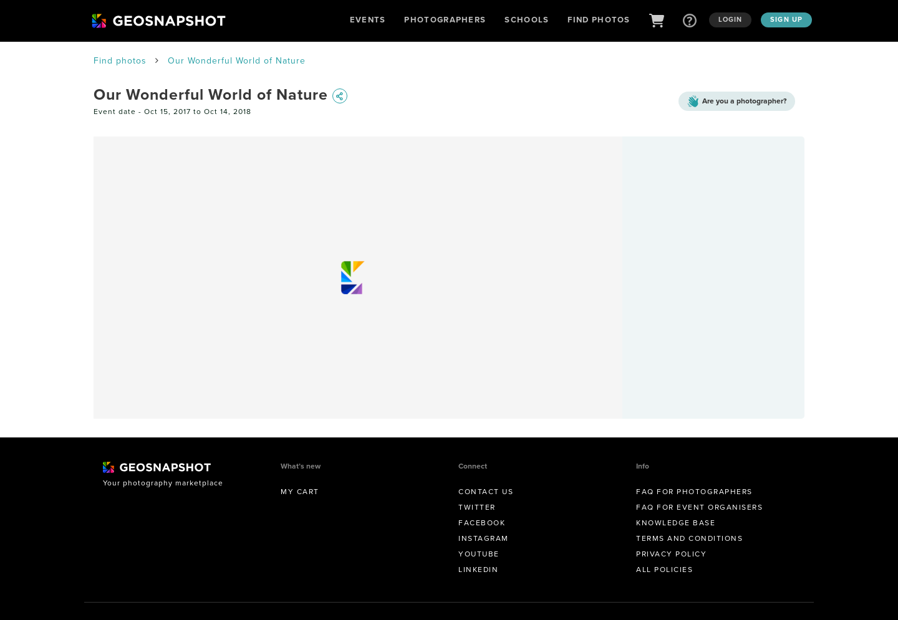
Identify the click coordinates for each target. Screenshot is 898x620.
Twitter (477, 507)
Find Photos (598, 20)
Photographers (445, 20)
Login (730, 19)
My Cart (300, 491)
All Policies (664, 569)
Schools (527, 20)
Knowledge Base (675, 522)
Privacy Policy (671, 554)
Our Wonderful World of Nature (237, 60)
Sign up (786, 19)
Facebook (481, 522)
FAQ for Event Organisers (699, 507)
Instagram (483, 538)
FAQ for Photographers (694, 491)
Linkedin (478, 569)
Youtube (479, 554)
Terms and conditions (689, 538)
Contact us (485, 491)
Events (368, 20)
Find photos (120, 60)
